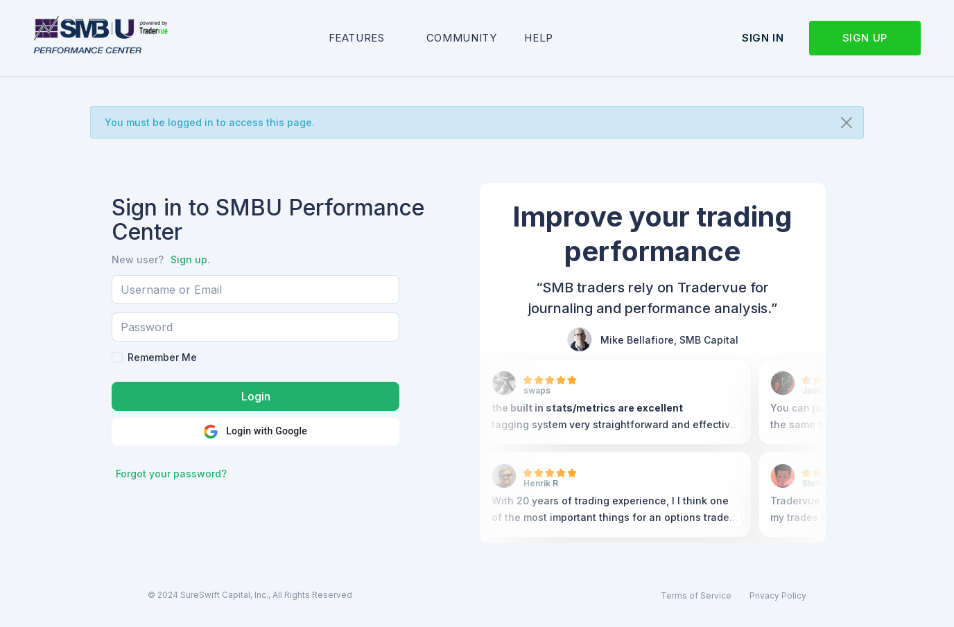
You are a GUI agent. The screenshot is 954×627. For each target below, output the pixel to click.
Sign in (762, 37)
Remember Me (162, 357)
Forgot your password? (171, 473)
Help (538, 37)
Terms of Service (696, 595)
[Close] (846, 123)
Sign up (864, 37)
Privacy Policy (777, 595)
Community (461, 37)
